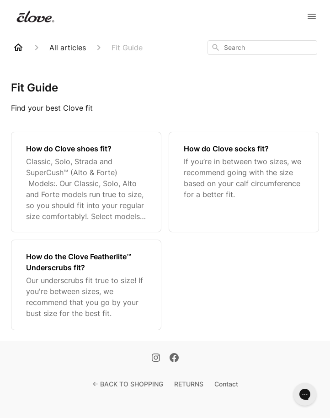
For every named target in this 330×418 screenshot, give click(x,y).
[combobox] (262, 47)
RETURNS (188, 384)
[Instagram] (155, 358)
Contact (226, 384)
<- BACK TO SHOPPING (127, 384)
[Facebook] (174, 358)
